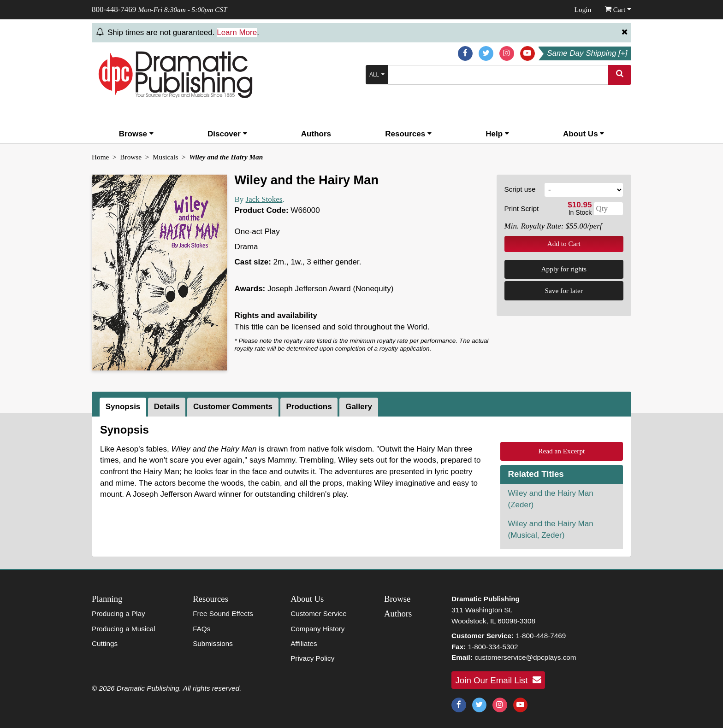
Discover (227, 133)
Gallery (358, 406)
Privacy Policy (312, 658)
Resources (408, 133)
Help (497, 133)
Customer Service (318, 613)
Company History (317, 629)
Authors (316, 133)
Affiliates (303, 643)
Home (100, 157)
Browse (136, 133)
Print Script (521, 208)
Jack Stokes (264, 199)
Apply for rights (564, 269)
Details (167, 406)
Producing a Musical (123, 629)
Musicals (165, 157)
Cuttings (105, 643)
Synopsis (123, 406)
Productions (309, 406)
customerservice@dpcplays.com (525, 657)
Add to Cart (564, 243)
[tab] (124, 407)
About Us (583, 133)
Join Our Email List (498, 680)
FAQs (201, 629)
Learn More (237, 32)
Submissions (213, 643)
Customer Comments (233, 406)
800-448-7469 (114, 9)
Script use (520, 189)
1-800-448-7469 (541, 636)
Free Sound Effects (223, 613)
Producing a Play (118, 613)
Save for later (564, 290)
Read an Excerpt (561, 451)
